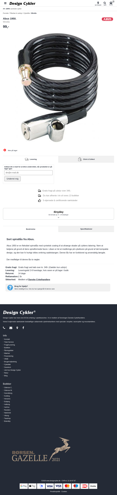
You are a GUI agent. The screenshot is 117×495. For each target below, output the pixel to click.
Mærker (7, 353)
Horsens (7, 399)
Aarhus (6, 407)
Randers (7, 410)
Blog (6, 376)
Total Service (9, 342)
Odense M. (8, 390)
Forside (5, 13)
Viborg (6, 415)
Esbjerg (7, 401)
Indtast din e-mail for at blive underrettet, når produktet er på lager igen (28, 168)
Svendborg (8, 393)
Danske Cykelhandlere (39, 279)
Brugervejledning (10, 362)
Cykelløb (7, 364)
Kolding (7, 396)
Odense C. (8, 387)
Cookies (64, 491)
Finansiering (8, 356)
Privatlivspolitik (55, 491)
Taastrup (7, 418)
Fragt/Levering (9, 345)
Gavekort (7, 367)
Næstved (7, 413)
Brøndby (7, 421)
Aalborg (7, 404)
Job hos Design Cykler (12, 370)
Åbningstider (8, 350)
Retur (6, 373)
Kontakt (7, 339)
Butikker (7, 348)
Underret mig (12, 179)
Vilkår (6, 359)
